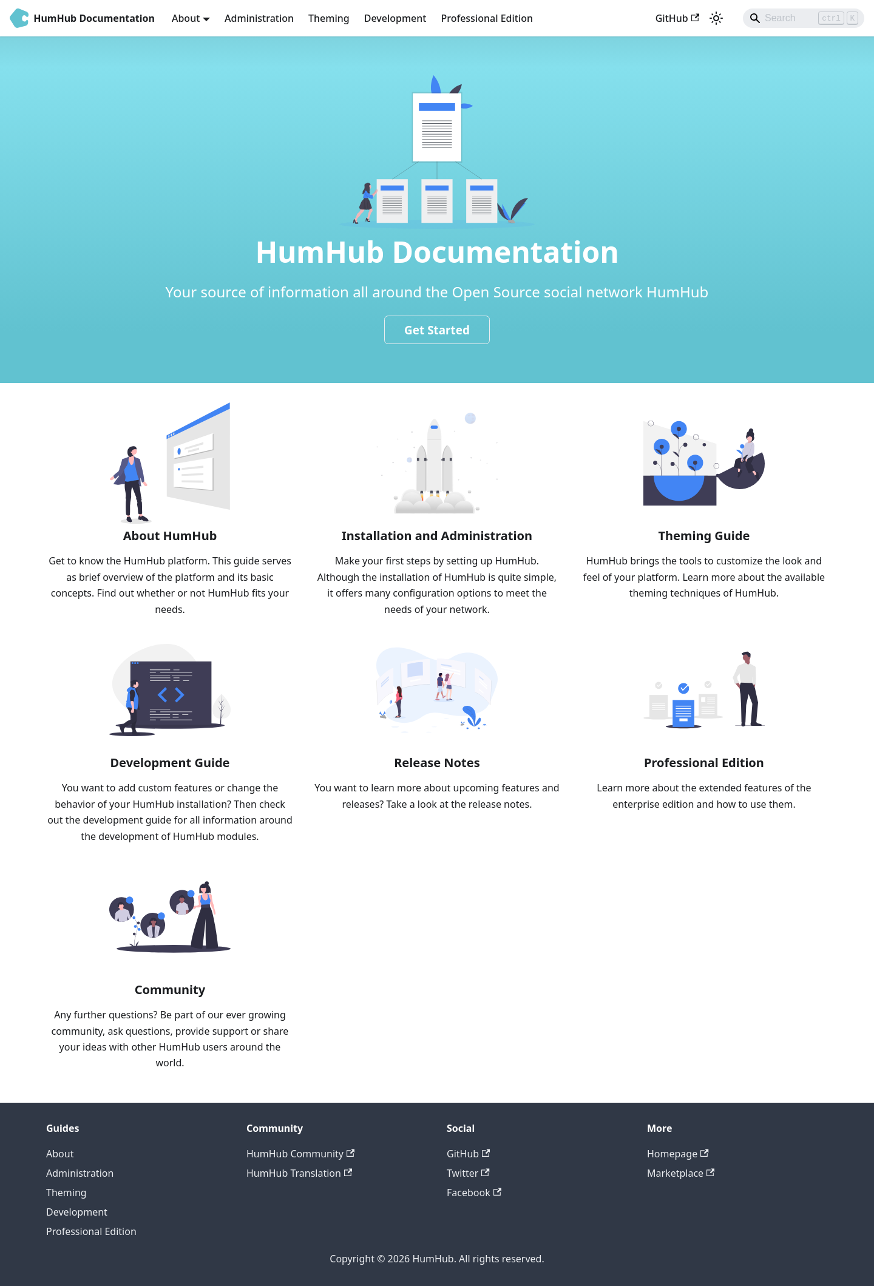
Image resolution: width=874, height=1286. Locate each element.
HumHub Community (300, 1153)
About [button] (186, 18)
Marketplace (680, 1173)
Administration (259, 18)
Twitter (468, 1173)
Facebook (474, 1192)
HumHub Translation (299, 1173)
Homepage (678, 1153)
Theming (329, 18)
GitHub (677, 18)
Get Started (437, 330)
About (59, 1153)
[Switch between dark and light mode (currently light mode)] (716, 18)
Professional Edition (487, 18)
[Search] (803, 18)
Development (395, 18)
